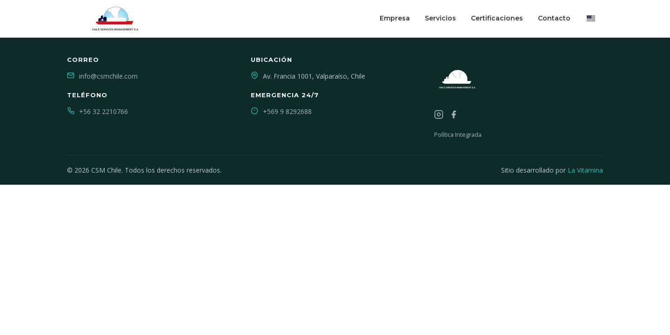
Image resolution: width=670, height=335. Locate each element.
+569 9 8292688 (287, 111)
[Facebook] (453, 116)
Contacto (554, 18)
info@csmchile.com (108, 76)
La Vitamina (585, 170)
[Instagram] (438, 116)
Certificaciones (497, 18)
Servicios (440, 18)
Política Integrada (458, 134)
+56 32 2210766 (103, 111)
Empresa (395, 18)
